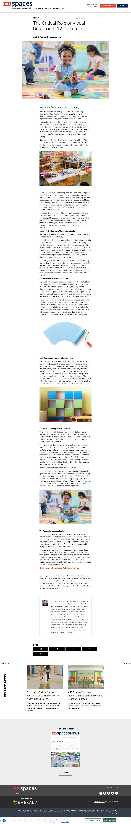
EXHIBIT (122, 5)
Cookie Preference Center (93, 820)
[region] (65, 820)
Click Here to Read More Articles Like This (59, 568)
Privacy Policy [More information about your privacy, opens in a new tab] (65, 822)
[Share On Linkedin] (57, 649)
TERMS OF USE (105, 811)
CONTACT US (18, 793)
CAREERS (26, 811)
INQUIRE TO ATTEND (108, 5)
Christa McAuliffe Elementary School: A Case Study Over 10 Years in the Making (43, 695)
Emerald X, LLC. (99, 802)
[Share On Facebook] (73, 649)
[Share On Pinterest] (89, 649)
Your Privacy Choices (87, 811)
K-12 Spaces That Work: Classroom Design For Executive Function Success (85, 695)
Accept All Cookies (109, 820)
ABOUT (19, 811)
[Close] (128, 820)
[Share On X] (40, 654)
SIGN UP (65, 772)
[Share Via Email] (40, 649)
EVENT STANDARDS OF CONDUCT (66, 811)
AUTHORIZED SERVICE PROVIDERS (42, 811)
